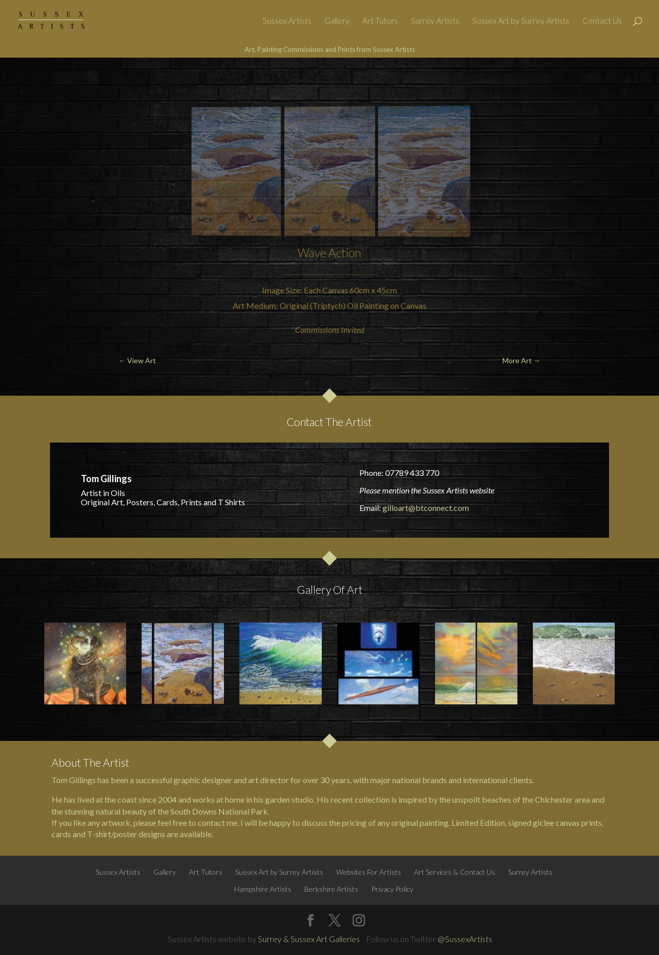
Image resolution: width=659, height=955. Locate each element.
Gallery (337, 21)
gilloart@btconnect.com (426, 507)
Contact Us (602, 21)
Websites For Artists (368, 872)
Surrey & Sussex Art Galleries (309, 939)
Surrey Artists (435, 21)
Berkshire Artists (331, 889)
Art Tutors (380, 21)
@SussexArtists (465, 939)
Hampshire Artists (262, 889)
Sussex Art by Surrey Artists (520, 21)
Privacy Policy (392, 889)
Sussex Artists (287, 21)
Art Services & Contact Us (454, 872)
